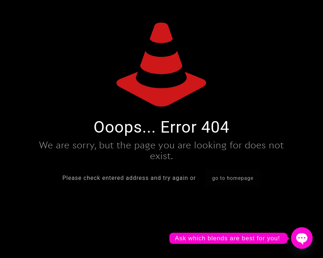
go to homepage (232, 178)
